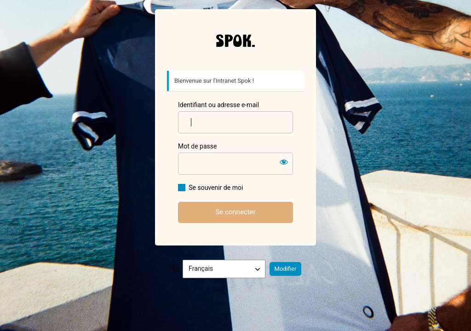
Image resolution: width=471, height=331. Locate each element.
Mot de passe (197, 146)
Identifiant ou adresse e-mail (218, 104)
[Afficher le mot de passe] (284, 162)
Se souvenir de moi (216, 187)
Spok (235, 40)
